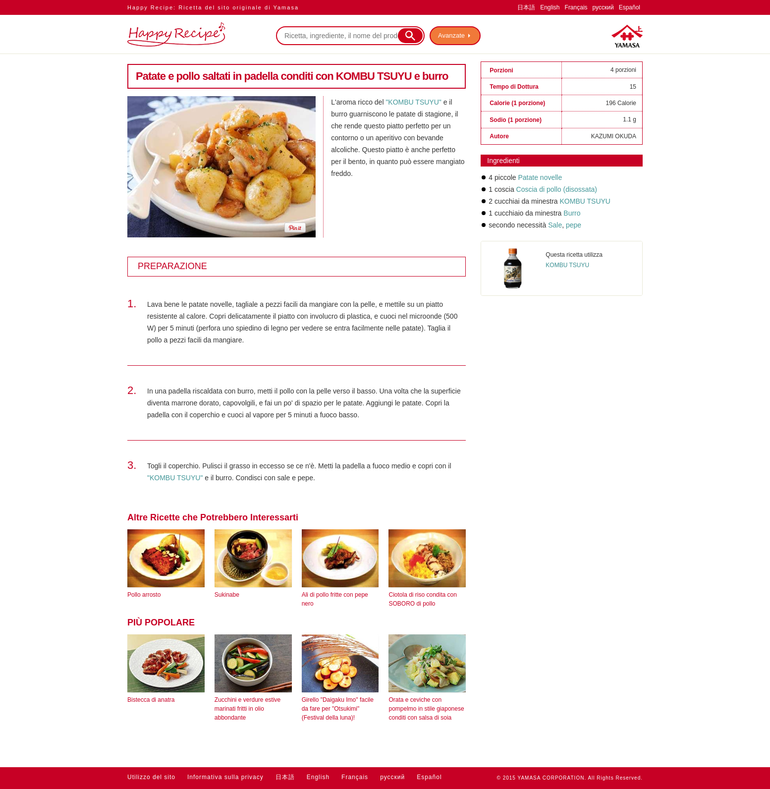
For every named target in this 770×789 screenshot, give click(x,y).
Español (629, 7)
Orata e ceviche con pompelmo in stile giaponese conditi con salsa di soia (426, 708)
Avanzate (451, 35)
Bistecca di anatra (150, 699)
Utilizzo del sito (151, 777)
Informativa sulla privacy (225, 777)
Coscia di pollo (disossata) (556, 189)
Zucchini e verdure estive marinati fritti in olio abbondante (247, 708)
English (549, 7)
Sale (555, 225)
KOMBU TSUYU (585, 201)
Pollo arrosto (144, 594)
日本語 (526, 7)
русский (603, 7)
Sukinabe (227, 594)
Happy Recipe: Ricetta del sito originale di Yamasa (213, 7)
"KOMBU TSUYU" (413, 102)
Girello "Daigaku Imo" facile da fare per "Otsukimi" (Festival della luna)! (338, 708)
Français (576, 7)
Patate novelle (540, 177)
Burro (571, 213)
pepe (572, 225)
